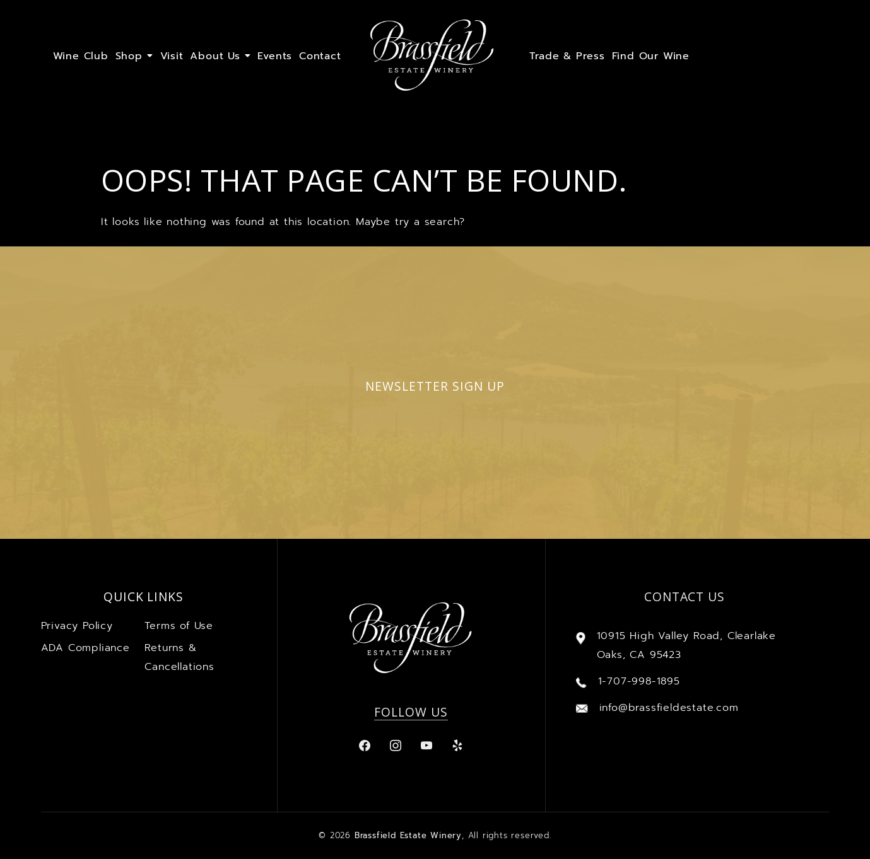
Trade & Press (566, 56)
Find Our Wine (651, 56)
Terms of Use (178, 625)
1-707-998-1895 (639, 681)
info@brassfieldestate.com (669, 707)
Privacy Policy (77, 625)
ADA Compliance (85, 647)
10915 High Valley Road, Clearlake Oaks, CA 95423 (686, 645)
